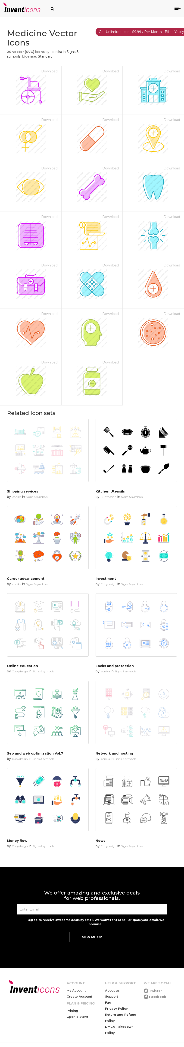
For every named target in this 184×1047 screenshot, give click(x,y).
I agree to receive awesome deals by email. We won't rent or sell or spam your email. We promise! (95, 922)
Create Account (79, 996)
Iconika (56, 52)
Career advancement (25, 579)
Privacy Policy (116, 1008)
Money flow (17, 841)
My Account (76, 990)
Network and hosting (114, 753)
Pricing (72, 1010)
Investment (106, 579)
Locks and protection (115, 666)
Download (49, 71)
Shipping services (22, 491)
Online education (22, 666)
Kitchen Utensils (110, 491)
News (100, 841)
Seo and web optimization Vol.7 (35, 753)
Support (111, 996)
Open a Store (77, 1016)
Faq (108, 1002)
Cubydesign (108, 497)
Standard (45, 56)
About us (112, 990)
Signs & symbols (36, 497)
